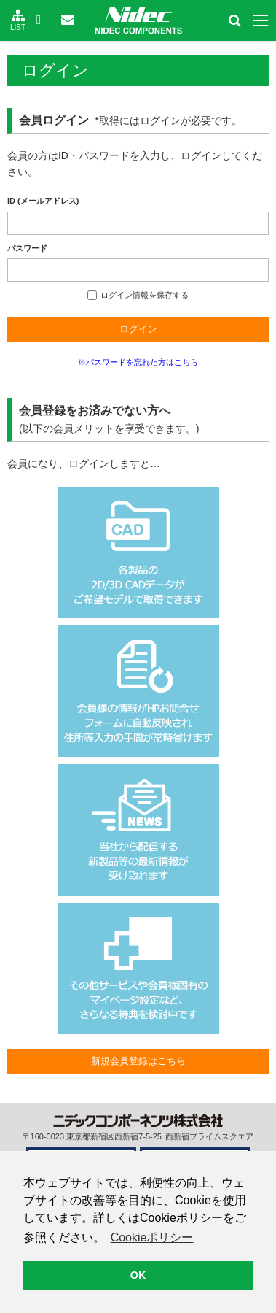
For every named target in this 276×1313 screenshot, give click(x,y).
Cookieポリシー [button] (152, 1237)
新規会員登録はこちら (138, 1060)
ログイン (138, 328)
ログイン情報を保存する (138, 294)
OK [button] (138, 1275)
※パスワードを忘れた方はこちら (138, 362)
